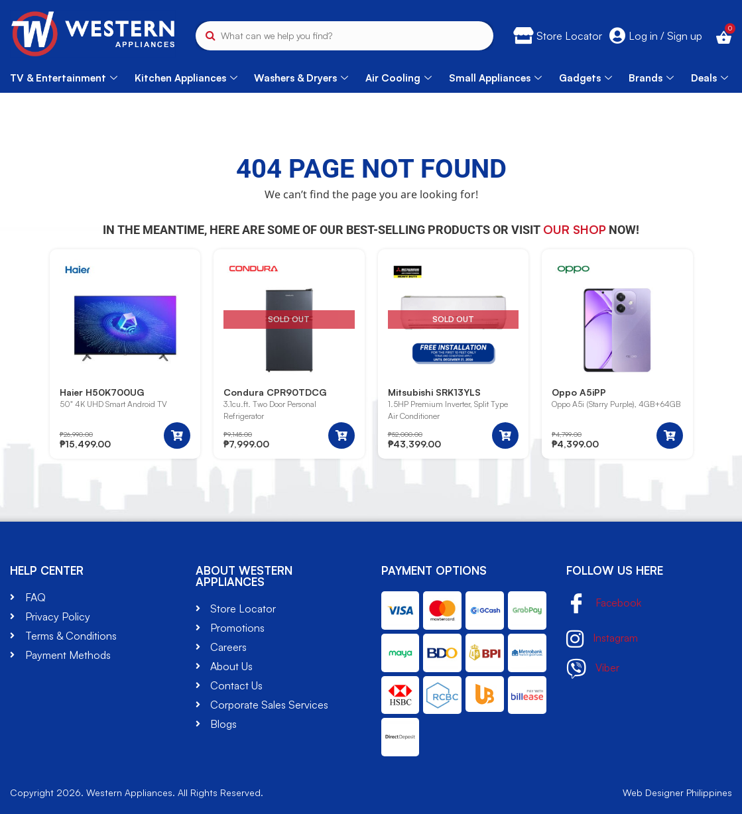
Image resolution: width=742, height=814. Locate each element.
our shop (574, 229)
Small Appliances (495, 78)
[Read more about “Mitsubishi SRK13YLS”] (505, 435)
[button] (177, 435)
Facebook (604, 604)
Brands (651, 78)
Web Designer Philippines (677, 792)
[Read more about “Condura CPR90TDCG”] (341, 435)
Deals (709, 78)
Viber (592, 669)
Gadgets (585, 78)
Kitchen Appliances (186, 78)
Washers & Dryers (301, 78)
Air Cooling (398, 78)
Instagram (602, 639)
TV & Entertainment (63, 78)
